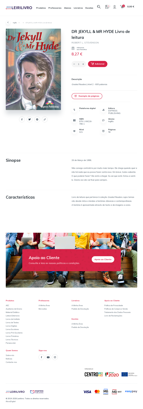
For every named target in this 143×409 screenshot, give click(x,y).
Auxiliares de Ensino (14, 309)
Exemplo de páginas (87, 96)
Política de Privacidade (113, 305)
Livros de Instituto (13, 319)
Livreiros (78, 8)
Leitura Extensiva (12, 316)
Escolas (89, 8)
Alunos (67, 8)
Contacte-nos (11, 362)
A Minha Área (44, 305)
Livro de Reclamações (113, 316)
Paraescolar (11, 343)
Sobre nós (10, 355)
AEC (7, 305)
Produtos (41, 8)
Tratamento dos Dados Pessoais (117, 312)
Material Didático (12, 312)
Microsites (43, 309)
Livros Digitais (11, 326)
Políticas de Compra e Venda (116, 309)
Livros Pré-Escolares (14, 333)
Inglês (15, 23)
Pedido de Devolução (80, 309)
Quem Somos (12, 350)
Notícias (9, 359)
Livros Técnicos (12, 340)
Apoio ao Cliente (102, 259)
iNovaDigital (10, 401)
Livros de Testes (12, 322)
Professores (54, 8)
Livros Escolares (12, 329)
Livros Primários (12, 336)
